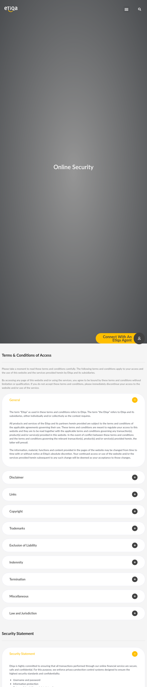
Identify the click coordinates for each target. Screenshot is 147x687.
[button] (126, 9)
